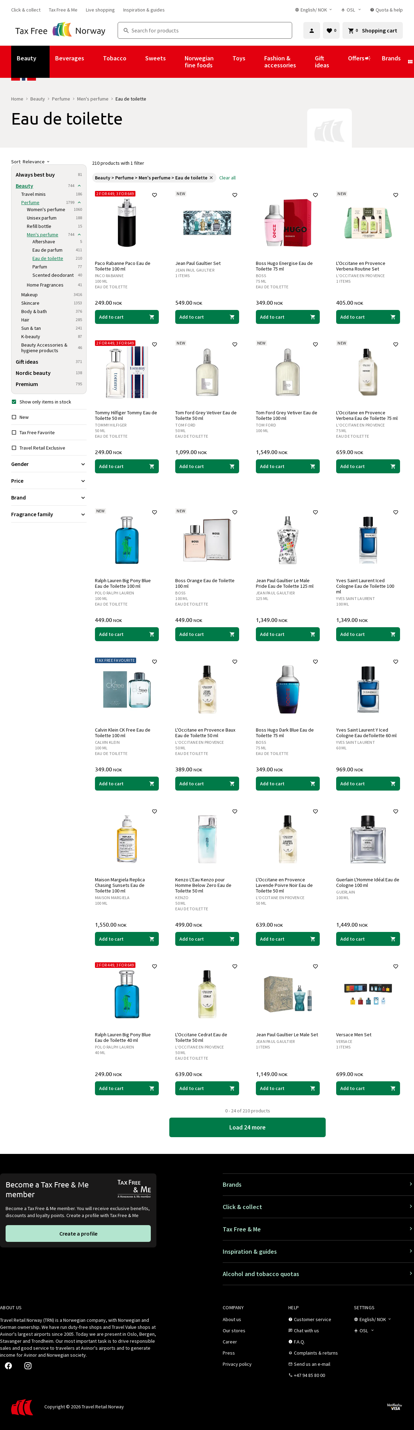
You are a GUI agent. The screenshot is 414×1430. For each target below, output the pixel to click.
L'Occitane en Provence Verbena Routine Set (361, 266)
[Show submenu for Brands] (410, 62)
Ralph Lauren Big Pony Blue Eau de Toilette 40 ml (123, 1037)
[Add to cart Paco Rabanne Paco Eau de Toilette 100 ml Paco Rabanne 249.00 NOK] (127, 317)
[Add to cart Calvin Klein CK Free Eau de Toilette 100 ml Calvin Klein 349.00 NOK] (127, 784)
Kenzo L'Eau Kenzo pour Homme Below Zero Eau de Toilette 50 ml (204, 885)
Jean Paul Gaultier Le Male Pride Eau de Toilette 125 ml (284, 583)
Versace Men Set (354, 1034)
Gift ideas (322, 61)
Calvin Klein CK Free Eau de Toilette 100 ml (122, 733)
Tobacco (114, 58)
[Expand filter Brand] (49, 497)
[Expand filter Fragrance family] (49, 514)
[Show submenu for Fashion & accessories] (305, 62)
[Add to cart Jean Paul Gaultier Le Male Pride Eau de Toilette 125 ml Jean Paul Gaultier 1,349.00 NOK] (288, 634)
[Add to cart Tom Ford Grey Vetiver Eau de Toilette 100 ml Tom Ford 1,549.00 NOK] (288, 466)
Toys (238, 58)
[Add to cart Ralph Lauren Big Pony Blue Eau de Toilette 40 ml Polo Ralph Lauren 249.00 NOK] (127, 1088)
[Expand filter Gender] (49, 464)
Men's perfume (93, 99)
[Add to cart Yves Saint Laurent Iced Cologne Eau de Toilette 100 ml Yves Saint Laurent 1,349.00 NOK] (368, 634)
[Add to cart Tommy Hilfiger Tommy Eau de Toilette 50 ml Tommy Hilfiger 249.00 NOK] (127, 466)
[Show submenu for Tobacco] (136, 62)
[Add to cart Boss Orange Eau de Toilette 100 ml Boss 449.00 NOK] (207, 634)
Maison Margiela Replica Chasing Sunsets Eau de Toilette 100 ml (120, 885)
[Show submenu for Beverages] (93, 62)
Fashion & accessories (280, 61)
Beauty (26, 58)
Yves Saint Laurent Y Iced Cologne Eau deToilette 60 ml (367, 733)
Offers (359, 61)
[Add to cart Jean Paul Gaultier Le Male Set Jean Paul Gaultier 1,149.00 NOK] (288, 1088)
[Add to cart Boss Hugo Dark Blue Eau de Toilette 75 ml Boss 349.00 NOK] (288, 784)
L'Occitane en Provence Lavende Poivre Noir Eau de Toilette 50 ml (284, 885)
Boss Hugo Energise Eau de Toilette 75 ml (284, 266)
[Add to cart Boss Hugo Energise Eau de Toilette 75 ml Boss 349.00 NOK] (288, 317)
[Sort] (49, 161)
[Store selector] (351, 10)
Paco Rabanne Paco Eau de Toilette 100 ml (122, 266)
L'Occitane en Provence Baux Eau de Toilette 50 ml (206, 733)
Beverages (69, 58)
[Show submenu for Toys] (255, 62)
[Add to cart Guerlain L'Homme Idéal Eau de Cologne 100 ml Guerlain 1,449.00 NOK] (368, 939)
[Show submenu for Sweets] (175, 62)
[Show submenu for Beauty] (46, 62)
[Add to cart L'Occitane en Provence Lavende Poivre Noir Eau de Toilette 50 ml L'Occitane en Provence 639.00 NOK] (288, 939)
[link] (25, 9)
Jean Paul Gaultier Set (198, 263)
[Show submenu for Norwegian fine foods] (223, 62)
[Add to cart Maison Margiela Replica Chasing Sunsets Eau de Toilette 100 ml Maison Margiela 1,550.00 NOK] (127, 939)
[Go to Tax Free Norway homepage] (60, 30)
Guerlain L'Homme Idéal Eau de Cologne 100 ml (368, 882)
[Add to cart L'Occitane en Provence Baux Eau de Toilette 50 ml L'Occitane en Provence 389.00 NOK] (207, 784)
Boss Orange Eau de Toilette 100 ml (205, 583)
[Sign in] (311, 30)
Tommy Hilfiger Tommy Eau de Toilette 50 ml (126, 415)
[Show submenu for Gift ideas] (338, 62)
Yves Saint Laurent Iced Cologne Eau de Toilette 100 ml (365, 586)
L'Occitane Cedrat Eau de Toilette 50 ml (202, 1037)
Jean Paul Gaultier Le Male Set (287, 1034)
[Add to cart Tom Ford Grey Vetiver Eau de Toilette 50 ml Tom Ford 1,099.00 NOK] (207, 466)
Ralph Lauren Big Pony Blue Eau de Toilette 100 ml (123, 583)
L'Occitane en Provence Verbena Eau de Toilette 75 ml (367, 415)
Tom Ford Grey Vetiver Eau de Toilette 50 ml (206, 415)
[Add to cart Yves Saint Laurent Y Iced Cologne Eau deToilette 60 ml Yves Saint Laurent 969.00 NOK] (368, 784)
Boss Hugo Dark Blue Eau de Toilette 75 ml (285, 733)
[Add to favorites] (154, 195)
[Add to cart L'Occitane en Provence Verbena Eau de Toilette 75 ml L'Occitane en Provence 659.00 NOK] (368, 466)
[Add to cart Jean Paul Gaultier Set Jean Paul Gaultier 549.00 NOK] (207, 317)
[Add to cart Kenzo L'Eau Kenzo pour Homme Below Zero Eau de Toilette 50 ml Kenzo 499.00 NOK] (207, 939)
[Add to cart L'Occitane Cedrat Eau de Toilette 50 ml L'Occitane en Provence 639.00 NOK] (207, 1088)
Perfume (61, 99)
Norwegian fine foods (199, 61)
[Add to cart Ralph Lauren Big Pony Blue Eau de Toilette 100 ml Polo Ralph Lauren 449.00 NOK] (127, 634)
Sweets (155, 58)
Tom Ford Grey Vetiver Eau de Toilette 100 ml (286, 415)
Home (17, 99)
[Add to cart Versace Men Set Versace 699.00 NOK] (368, 1088)
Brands (391, 58)
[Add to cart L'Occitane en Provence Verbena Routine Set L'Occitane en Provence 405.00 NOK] (368, 317)
